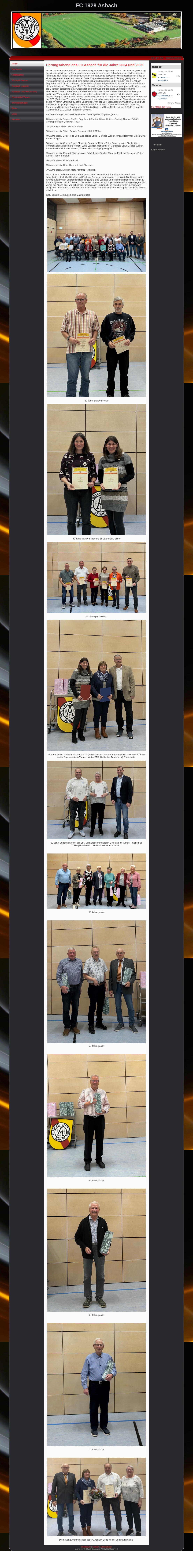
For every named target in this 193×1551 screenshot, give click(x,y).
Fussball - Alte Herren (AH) (24, 91)
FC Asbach (162, 77)
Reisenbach (163, 80)
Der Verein (17, 69)
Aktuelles (16, 119)
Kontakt (95, 1547)
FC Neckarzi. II (164, 96)
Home (14, 64)
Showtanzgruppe (20, 103)
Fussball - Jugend (20, 86)
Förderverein (18, 75)
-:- (178, 94)
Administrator (106, 1547)
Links (14, 114)
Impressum (86, 1547)
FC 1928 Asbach (96, 5)
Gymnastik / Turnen (21, 97)
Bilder (14, 108)
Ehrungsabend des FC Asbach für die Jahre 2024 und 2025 (94, 65)
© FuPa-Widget (174, 103)
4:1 (178, 76)
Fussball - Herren (20, 80)
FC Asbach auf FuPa (161, 107)
